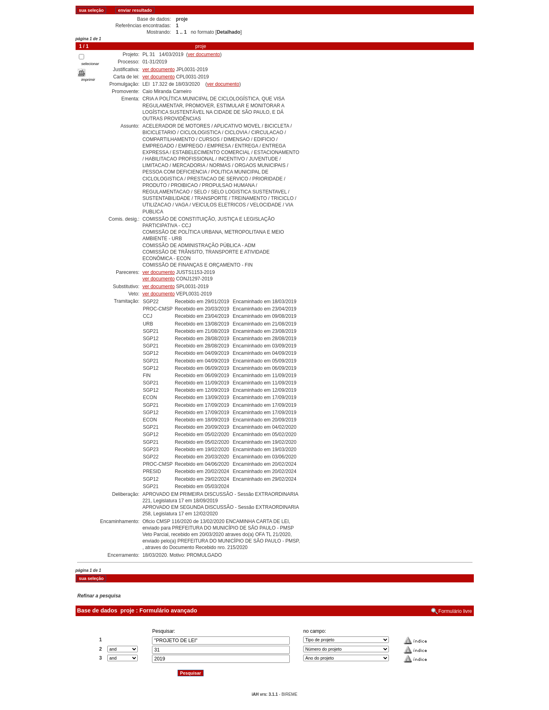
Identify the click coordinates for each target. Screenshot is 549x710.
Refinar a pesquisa (99, 596)
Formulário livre (455, 611)
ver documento (204, 54)
